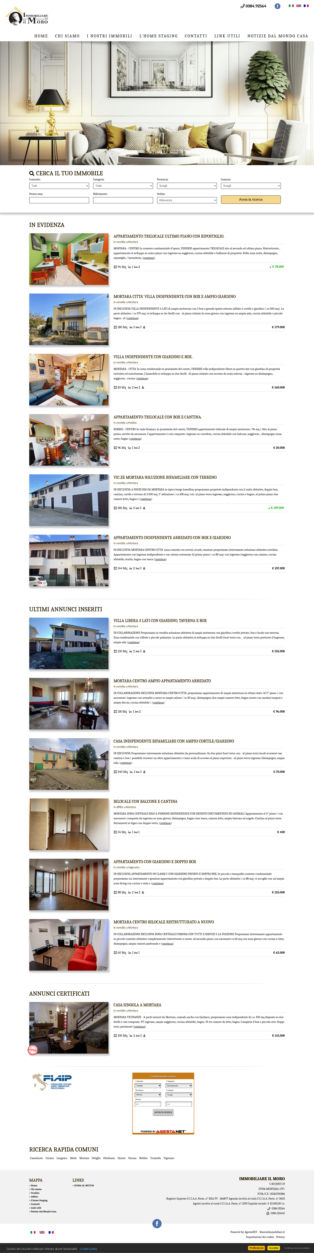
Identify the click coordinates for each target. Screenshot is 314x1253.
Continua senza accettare (297, 1248)
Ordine (161, 194)
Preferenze (256, 1248)
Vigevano (168, 1158)
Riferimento (100, 194)
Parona (132, 1158)
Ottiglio (96, 1158)
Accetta (273, 1248)
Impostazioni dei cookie (260, 1237)
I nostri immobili (109, 36)
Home (41, 36)
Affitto (34, 1196)
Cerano (50, 1158)
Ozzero (122, 1158)
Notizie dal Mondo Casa (277, 36)
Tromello (155, 1158)
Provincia (162, 179)
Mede (73, 1158)
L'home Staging (159, 36)
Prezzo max (36, 194)
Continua (148, 258)
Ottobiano (109, 1158)
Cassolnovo (36, 1158)
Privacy (280, 1237)
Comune (226, 179)
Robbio (143, 1158)
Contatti (196, 36)
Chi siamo (67, 36)
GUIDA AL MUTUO (84, 1185)
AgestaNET (251, 1232)
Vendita (35, 1192)
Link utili (227, 36)
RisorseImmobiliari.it (272, 1232)
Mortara (84, 1158)
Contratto (34, 179)
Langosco (61, 1158)
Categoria (98, 179)
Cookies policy (88, 1249)
